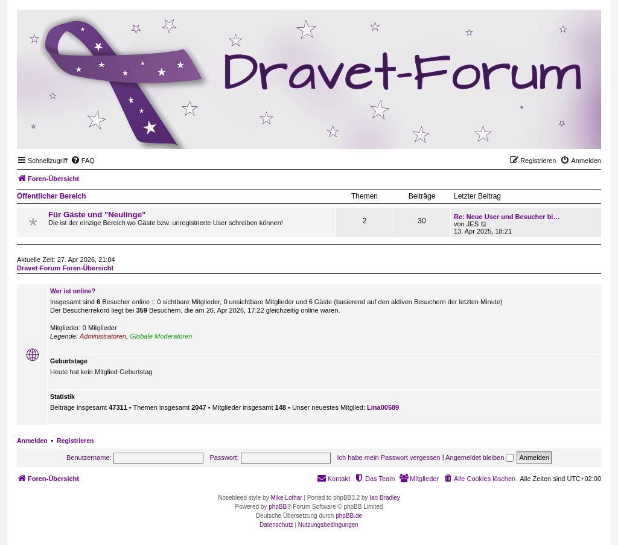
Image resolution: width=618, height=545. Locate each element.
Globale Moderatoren (161, 336)
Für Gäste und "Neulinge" (96, 214)
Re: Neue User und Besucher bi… (506, 216)
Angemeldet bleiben (479, 457)
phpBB (278, 506)
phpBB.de (349, 515)
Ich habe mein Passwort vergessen (389, 457)
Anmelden (32, 440)
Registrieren (75, 440)
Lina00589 (383, 407)
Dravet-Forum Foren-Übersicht (65, 268)
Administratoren (103, 336)
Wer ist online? (72, 291)
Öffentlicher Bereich (51, 196)
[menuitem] (83, 160)
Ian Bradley (384, 497)
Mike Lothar (286, 497)
